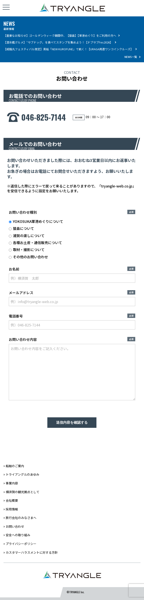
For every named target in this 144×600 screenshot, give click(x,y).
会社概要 (12, 500)
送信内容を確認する (72, 422)
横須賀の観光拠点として (22, 492)
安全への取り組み (18, 535)
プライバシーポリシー (21, 543)
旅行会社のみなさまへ (21, 517)
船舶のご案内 (15, 466)
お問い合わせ (15, 526)
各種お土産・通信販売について (35, 242)
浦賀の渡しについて (26, 235)
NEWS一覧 (130, 57)
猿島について (21, 228)
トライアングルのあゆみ (22, 474)
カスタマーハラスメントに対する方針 (32, 552)
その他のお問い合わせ (28, 256)
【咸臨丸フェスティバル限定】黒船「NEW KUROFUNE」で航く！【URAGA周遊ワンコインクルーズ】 (68, 49)
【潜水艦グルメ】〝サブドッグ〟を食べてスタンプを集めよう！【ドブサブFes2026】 (58, 42)
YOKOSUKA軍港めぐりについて (36, 221)
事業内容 (12, 483)
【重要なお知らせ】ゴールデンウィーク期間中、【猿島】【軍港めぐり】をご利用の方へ (60, 35)
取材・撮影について (26, 249)
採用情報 (12, 509)
